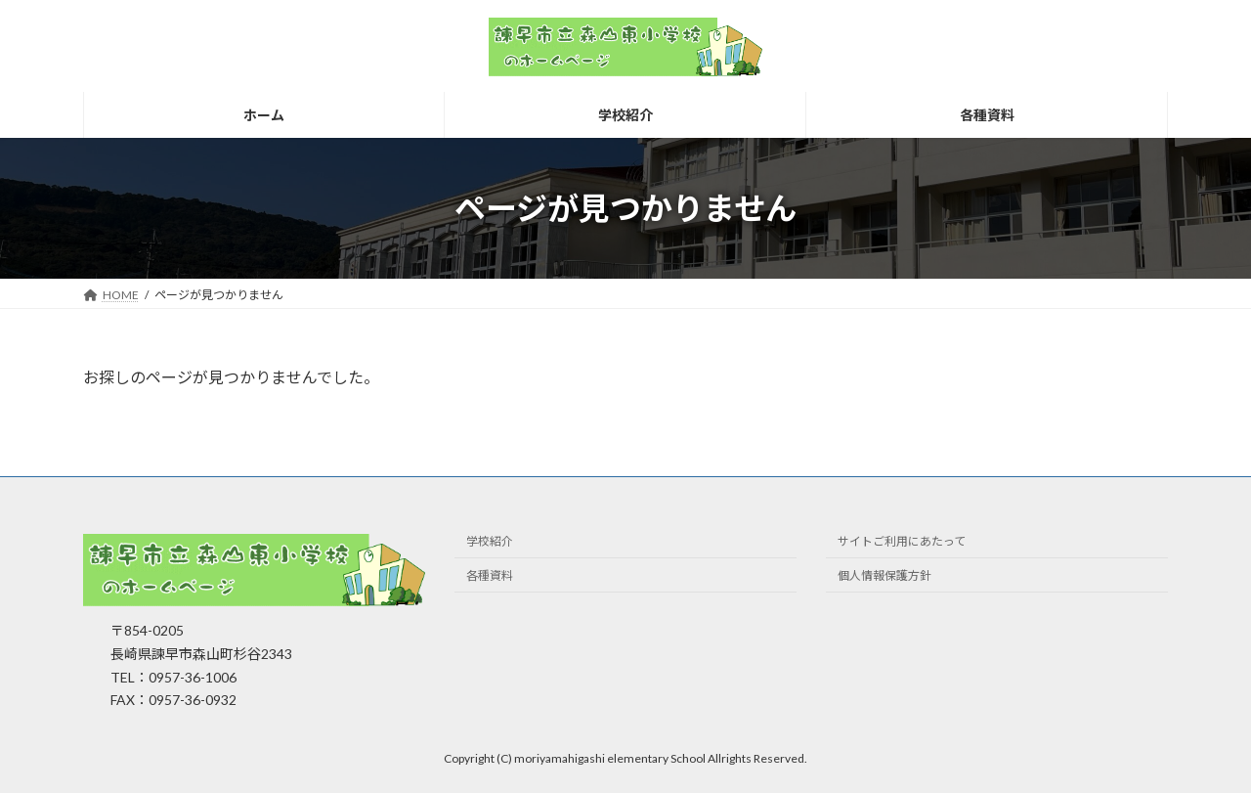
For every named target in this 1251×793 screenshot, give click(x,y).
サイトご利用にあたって (902, 542)
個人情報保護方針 (884, 576)
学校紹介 (489, 542)
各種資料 (489, 576)
